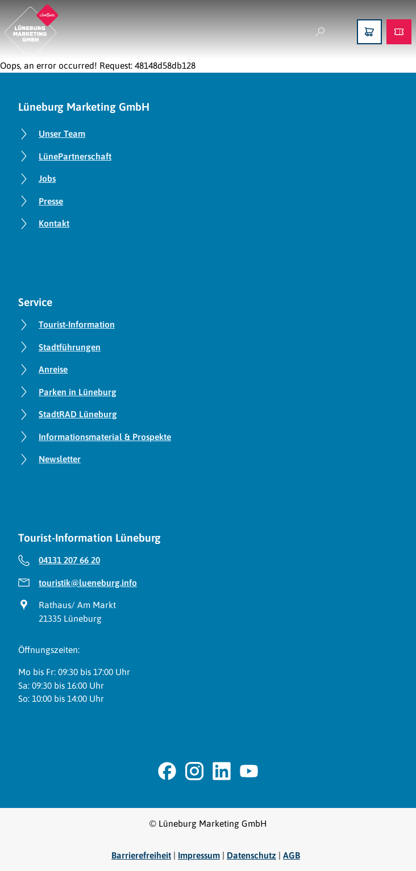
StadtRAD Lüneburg (78, 414)
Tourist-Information (77, 324)
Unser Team (62, 133)
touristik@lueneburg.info (88, 582)
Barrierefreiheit (141, 855)
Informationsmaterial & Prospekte (105, 437)
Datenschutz (251, 855)
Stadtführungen (70, 347)
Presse (51, 201)
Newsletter (60, 459)
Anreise (53, 369)
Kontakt (54, 223)
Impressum (199, 855)
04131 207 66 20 (69, 560)
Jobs (47, 178)
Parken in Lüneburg (78, 392)
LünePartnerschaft (75, 156)
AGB (291, 855)
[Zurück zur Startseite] (31, 31)
